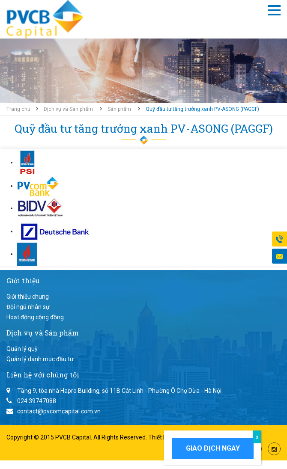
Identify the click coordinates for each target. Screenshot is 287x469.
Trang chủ (18, 109)
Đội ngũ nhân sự (28, 306)
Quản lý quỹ (22, 348)
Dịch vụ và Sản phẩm (68, 109)
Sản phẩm (119, 109)
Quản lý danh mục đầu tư (40, 359)
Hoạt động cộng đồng (35, 317)
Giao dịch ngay (213, 448)
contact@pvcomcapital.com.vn (59, 411)
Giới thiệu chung (27, 296)
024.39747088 (36, 401)
